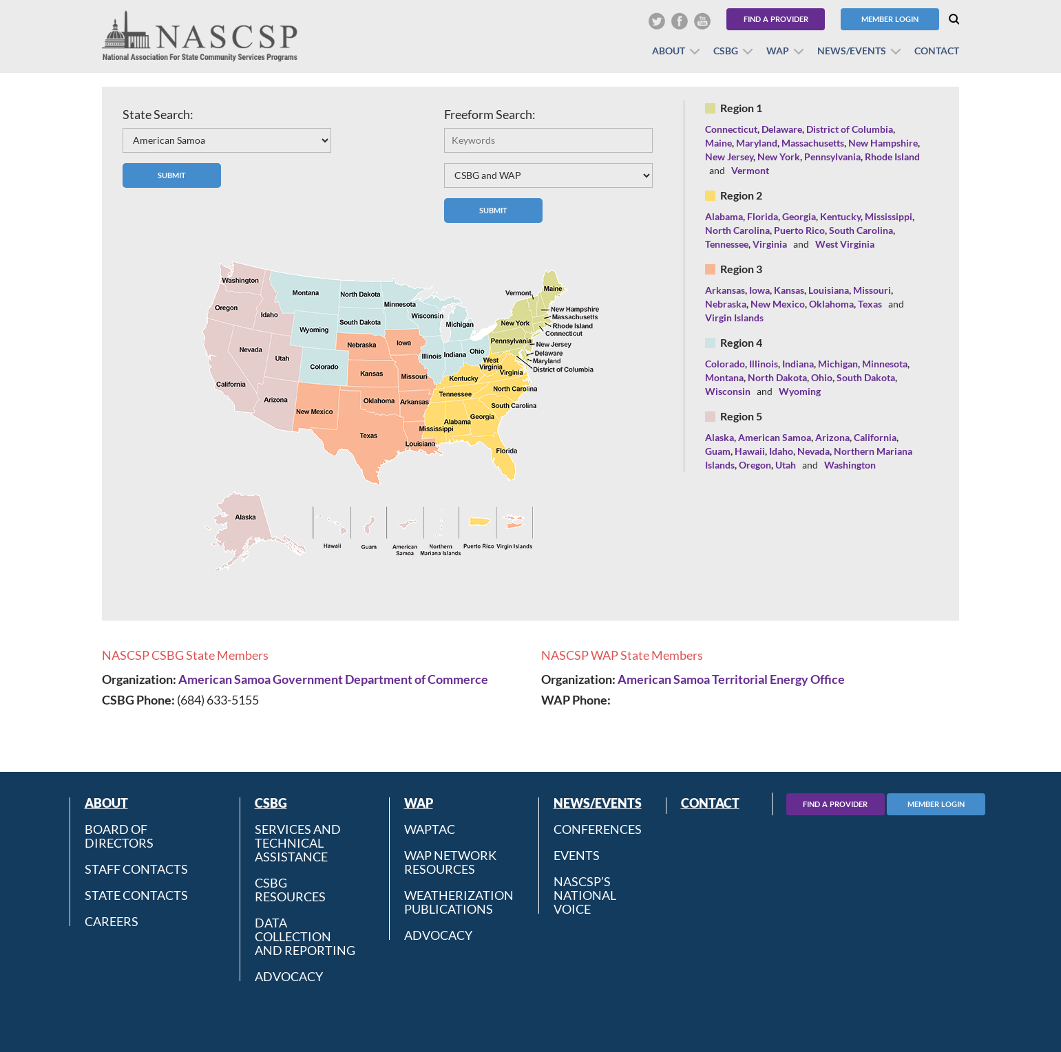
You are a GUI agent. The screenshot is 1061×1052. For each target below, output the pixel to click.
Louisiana (828, 290)
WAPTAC (429, 829)
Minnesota (884, 363)
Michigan (838, 363)
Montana (724, 377)
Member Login (889, 18)
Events (577, 855)
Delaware (781, 129)
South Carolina (861, 230)
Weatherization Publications (459, 902)
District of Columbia (849, 129)
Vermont (750, 170)
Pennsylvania (832, 156)
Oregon (755, 465)
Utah (785, 465)
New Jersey (729, 156)
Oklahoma (831, 304)
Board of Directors (119, 836)
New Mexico (777, 304)
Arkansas (725, 290)
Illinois (763, 363)
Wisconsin (727, 391)
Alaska (719, 437)
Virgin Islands (734, 317)
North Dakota (777, 377)
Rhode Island (892, 156)
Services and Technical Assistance (298, 843)
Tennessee (726, 244)
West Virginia (844, 244)
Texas (870, 304)
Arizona (832, 437)
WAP (777, 50)
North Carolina (737, 230)
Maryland (756, 143)
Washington (850, 465)
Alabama (724, 216)
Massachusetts (812, 143)
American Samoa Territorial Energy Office (731, 679)
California (875, 437)
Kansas (789, 290)
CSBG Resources (290, 889)
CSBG (725, 50)
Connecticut (731, 129)
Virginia (770, 244)
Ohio (821, 377)
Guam (718, 451)
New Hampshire (883, 143)
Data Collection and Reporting (305, 936)
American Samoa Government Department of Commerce (333, 679)
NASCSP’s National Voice (585, 895)
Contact (936, 50)
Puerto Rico (799, 230)
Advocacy (289, 976)
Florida (762, 216)
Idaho (781, 451)
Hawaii (750, 451)
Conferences (598, 829)
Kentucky (840, 216)
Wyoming (800, 391)
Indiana (798, 363)
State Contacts (136, 895)
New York (778, 156)
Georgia (799, 216)
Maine (718, 143)
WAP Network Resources (450, 862)
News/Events (851, 50)
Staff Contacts (136, 869)
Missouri (872, 290)
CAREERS (111, 921)
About (668, 50)
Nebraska (725, 304)
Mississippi (888, 216)
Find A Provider (835, 803)
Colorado (725, 363)
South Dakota (866, 377)
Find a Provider (776, 18)
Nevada (813, 451)
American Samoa (774, 437)
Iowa (759, 290)
